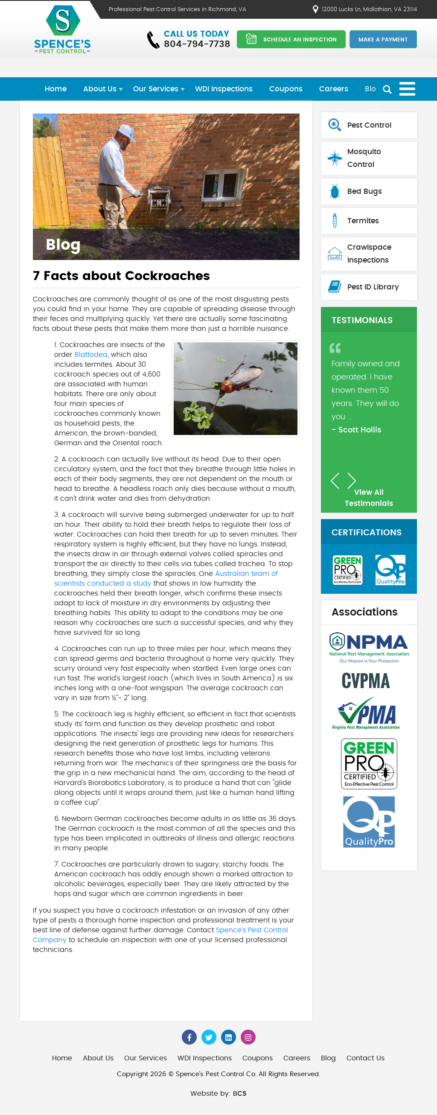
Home (56, 89)
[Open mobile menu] (407, 89)
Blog (373, 89)
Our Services (155, 89)
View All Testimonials (369, 498)
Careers (333, 89)
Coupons (286, 89)
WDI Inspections (224, 89)
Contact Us (366, 1058)
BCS (240, 1093)
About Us (100, 89)
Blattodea (91, 354)
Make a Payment (383, 40)
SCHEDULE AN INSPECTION (291, 38)
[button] (334, 481)
